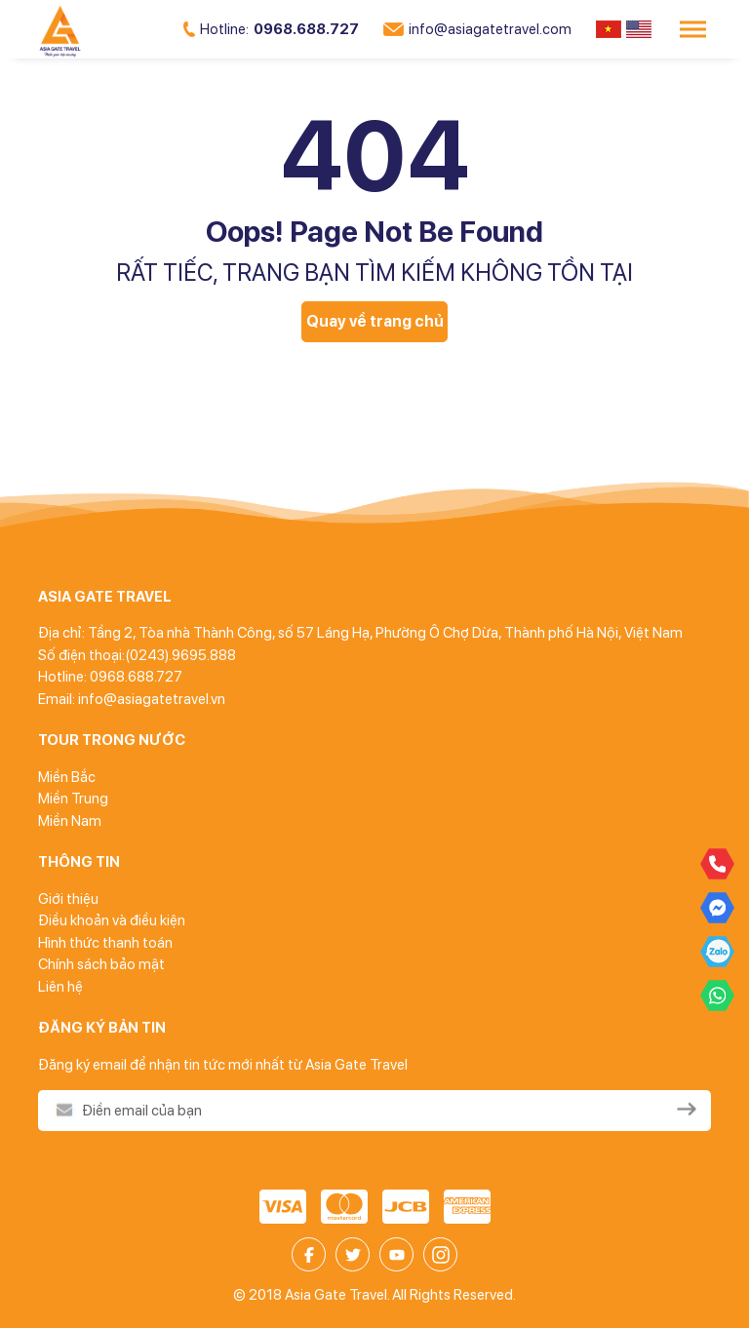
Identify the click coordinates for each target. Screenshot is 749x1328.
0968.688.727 (271, 29)
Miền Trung (73, 798)
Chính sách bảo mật (101, 964)
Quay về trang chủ (375, 321)
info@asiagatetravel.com (477, 29)
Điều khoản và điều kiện (111, 920)
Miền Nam (69, 821)
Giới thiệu (68, 899)
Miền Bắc (67, 777)
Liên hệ (60, 987)
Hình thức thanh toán (105, 943)
